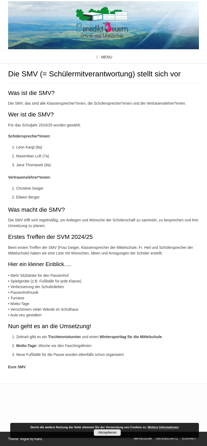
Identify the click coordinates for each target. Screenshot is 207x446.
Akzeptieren (107, 432)
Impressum (143, 438)
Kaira (38, 439)
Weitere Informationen (163, 427)
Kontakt (189, 438)
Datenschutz (167, 438)
